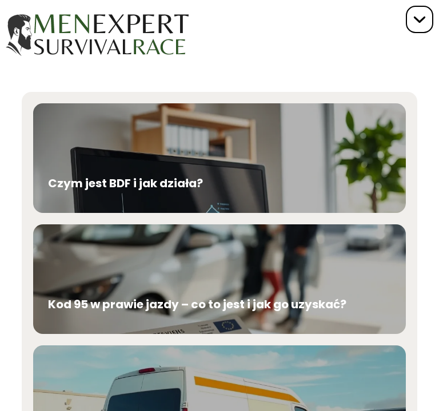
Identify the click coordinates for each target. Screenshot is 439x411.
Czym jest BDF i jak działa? (125, 183)
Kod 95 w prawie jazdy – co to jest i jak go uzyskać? (197, 304)
